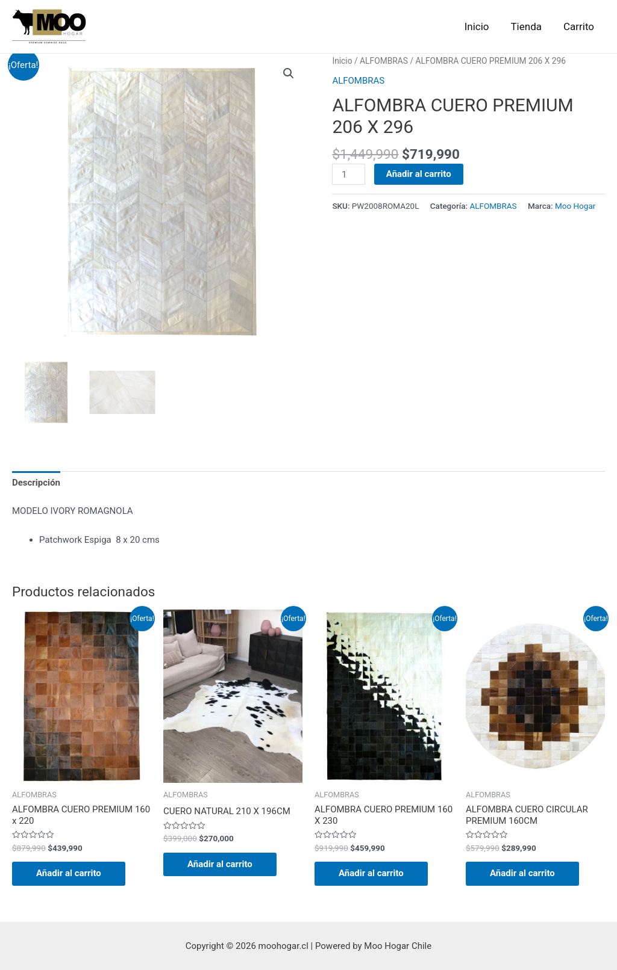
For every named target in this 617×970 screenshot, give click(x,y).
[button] (288, 73)
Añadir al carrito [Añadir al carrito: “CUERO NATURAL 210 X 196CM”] (219, 864)
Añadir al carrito (418, 173)
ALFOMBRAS (384, 61)
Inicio (480, 26)
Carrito (579, 26)
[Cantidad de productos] (348, 174)
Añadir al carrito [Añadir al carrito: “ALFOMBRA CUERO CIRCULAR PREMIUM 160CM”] (522, 873)
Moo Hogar (575, 206)
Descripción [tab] (36, 482)
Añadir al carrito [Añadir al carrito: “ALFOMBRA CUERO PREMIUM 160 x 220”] (68, 873)
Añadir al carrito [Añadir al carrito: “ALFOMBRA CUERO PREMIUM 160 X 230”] (371, 873)
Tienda (527, 26)
